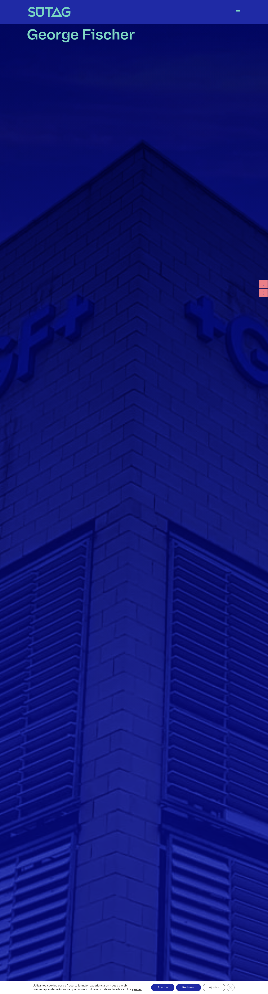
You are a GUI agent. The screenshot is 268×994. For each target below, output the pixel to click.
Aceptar (162, 987)
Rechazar (188, 987)
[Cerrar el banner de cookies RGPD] (230, 987)
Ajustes (214, 987)
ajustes (137, 989)
